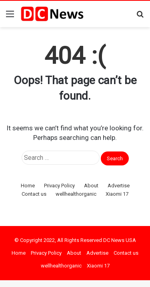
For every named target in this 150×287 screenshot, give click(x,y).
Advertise (119, 186)
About (91, 186)
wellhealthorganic (76, 194)
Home (28, 186)
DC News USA (119, 240)
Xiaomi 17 (117, 194)
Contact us (34, 194)
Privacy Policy (59, 186)
